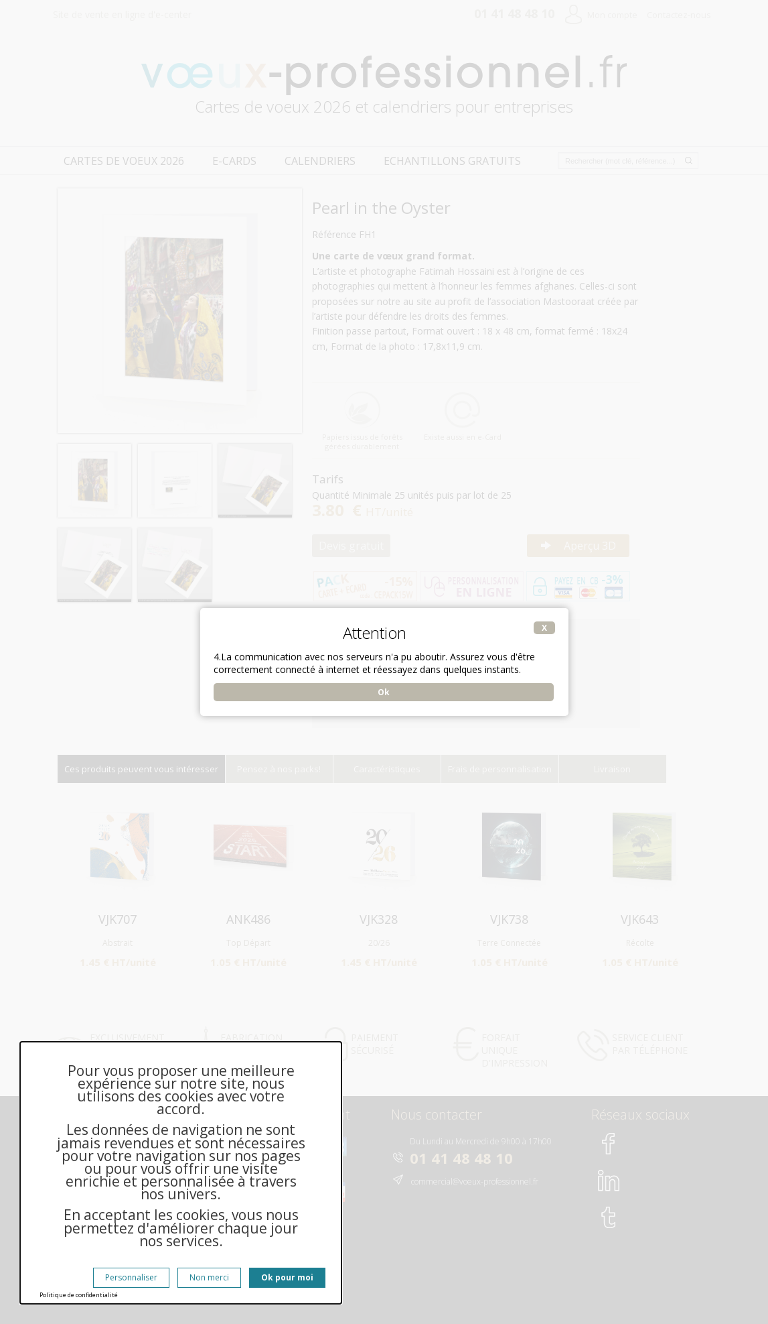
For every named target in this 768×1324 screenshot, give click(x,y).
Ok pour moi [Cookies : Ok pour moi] (287, 1277)
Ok (384, 692)
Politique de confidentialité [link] (79, 1294)
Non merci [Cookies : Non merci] (209, 1277)
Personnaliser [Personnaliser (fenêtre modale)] (131, 1277)
